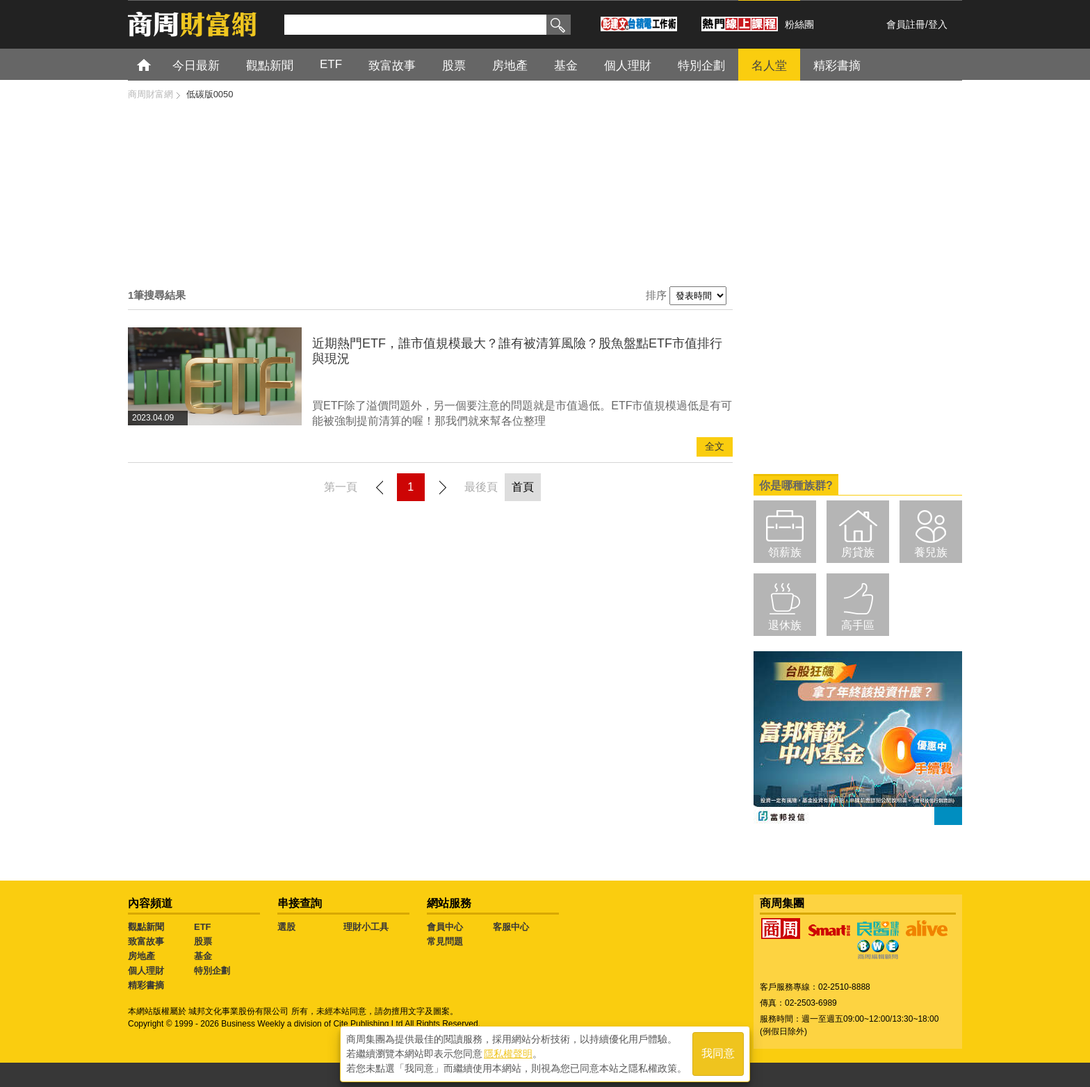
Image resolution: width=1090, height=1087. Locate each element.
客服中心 (511, 927)
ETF (331, 64)
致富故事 (392, 65)
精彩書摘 (837, 65)
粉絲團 (799, 24)
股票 (454, 65)
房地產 (510, 65)
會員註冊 (905, 24)
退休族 (785, 625)
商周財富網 (150, 94)
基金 (566, 65)
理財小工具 (366, 927)
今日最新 (196, 65)
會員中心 (445, 927)
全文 (714, 446)
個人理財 (627, 65)
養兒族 (930, 552)
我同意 (718, 1053)
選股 (286, 927)
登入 (937, 24)
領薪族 (785, 552)
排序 (656, 295)
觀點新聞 (269, 65)
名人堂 (769, 65)
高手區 (858, 625)
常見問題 (445, 941)
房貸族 (858, 552)
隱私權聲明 (508, 1053)
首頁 (157, 64)
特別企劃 (701, 65)
